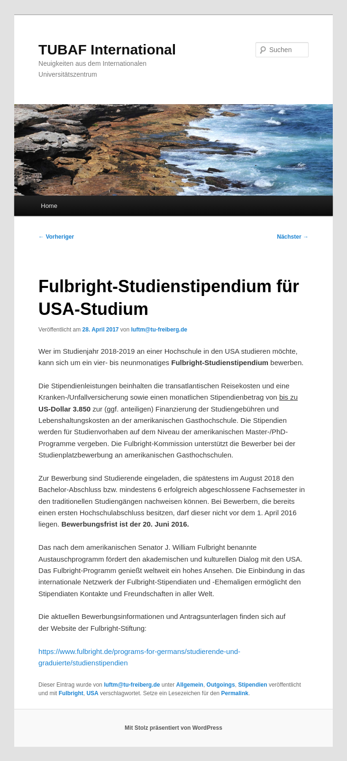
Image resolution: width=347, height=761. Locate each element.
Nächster (293, 236)
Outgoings (221, 684)
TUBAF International (107, 49)
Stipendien (252, 684)
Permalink (234, 693)
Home (49, 205)
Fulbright (71, 693)
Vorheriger (56, 236)
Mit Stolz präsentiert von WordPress (173, 728)
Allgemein (189, 684)
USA (92, 693)
